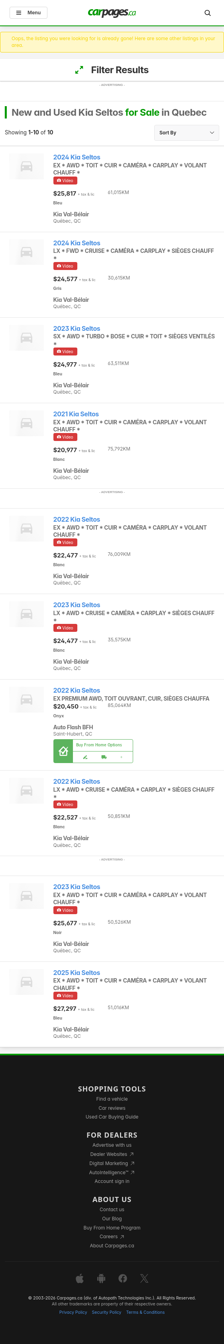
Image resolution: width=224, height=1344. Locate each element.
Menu (28, 13)
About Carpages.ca (112, 1246)
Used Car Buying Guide (112, 1117)
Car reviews (112, 1108)
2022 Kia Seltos (76, 519)
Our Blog (112, 1219)
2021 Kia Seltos (76, 414)
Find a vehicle (112, 1099)
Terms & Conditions (145, 1312)
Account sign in (112, 1181)
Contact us (112, 1209)
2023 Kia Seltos (76, 328)
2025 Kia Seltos (76, 973)
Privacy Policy (73, 1312)
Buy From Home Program (112, 1228)
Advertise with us (112, 1145)
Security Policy (107, 1312)
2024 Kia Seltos (76, 157)
